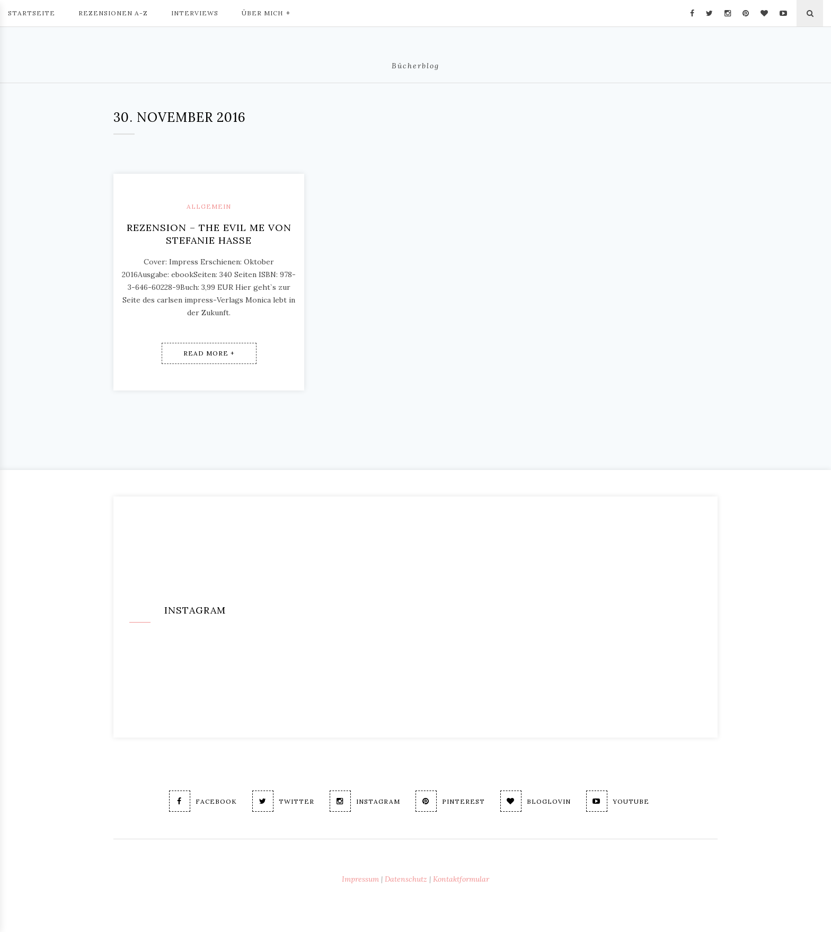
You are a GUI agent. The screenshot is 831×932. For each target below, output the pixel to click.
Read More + (209, 353)
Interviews (194, 13)
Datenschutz (406, 879)
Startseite (31, 13)
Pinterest (450, 801)
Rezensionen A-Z (113, 13)
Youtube (617, 801)
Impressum (360, 879)
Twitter (283, 801)
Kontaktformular (461, 879)
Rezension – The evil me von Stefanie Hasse (209, 233)
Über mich (266, 12)
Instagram (365, 801)
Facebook (203, 801)
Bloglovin (535, 801)
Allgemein (209, 206)
